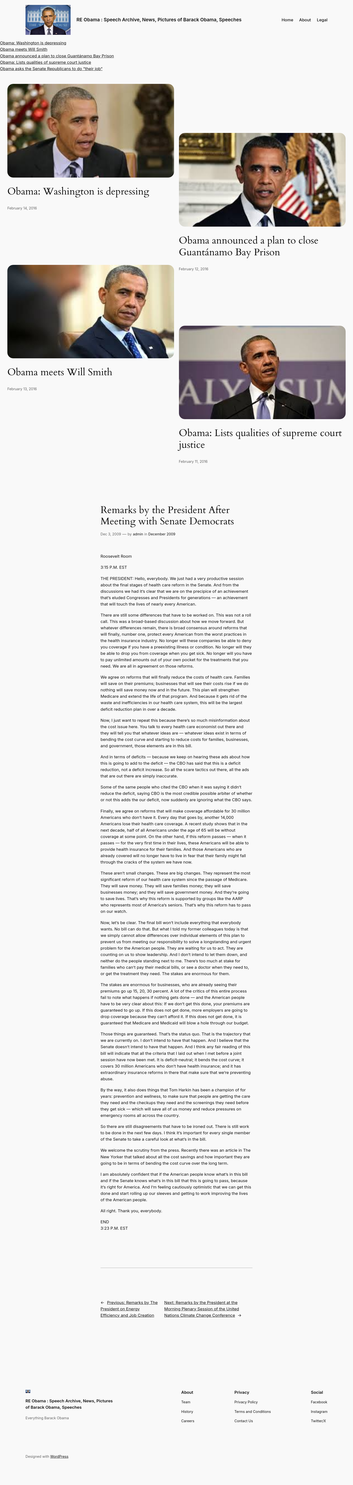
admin (138, 534)
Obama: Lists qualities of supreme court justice (45, 62)
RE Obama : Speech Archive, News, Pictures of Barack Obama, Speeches (158, 20)
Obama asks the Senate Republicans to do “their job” (51, 68)
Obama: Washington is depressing (33, 42)
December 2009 (162, 534)
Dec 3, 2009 (111, 534)
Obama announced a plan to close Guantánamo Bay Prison (57, 55)
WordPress (59, 1456)
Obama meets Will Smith (23, 49)
